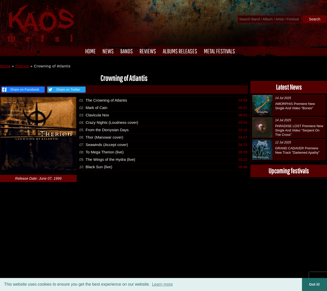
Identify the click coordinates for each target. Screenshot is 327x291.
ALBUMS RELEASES (180, 51)
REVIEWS (147, 51)
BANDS (126, 51)
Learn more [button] (162, 284)
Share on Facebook (20, 90)
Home (5, 66)
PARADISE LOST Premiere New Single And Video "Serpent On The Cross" (299, 130)
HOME (90, 51)
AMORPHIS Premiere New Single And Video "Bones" (295, 106)
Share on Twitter (63, 90)
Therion (22, 66)
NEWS (108, 51)
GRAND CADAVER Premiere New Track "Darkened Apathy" (297, 150)
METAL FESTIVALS (219, 51)
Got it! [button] (314, 284)
